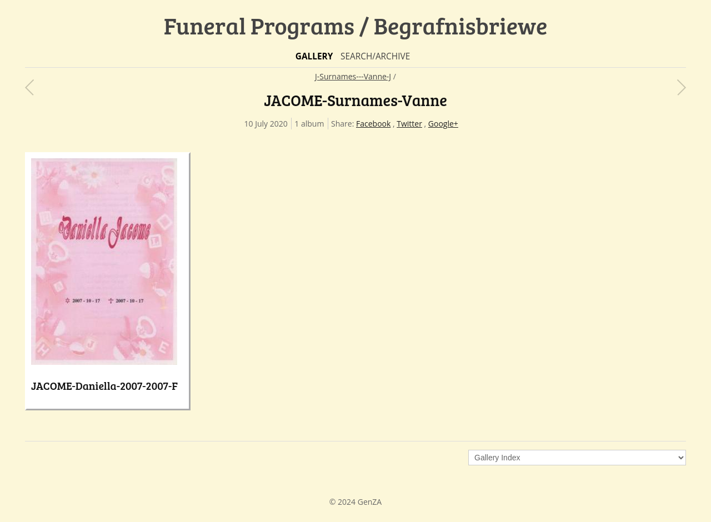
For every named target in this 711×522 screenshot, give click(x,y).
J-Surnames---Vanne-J (353, 76)
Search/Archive (375, 56)
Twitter (409, 123)
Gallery (314, 56)
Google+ (443, 123)
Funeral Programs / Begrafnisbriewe (356, 25)
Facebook (373, 123)
